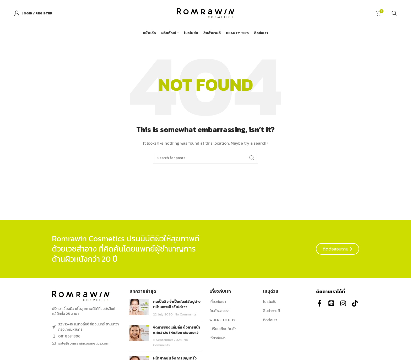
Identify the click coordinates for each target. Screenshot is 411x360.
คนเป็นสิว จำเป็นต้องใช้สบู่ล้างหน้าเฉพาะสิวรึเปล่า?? (177, 304)
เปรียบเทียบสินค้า (222, 329)
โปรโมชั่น (269, 301)
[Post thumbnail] (139, 308)
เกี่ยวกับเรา (217, 301)
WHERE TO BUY (222, 320)
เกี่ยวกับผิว (217, 338)
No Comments (186, 314)
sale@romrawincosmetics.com (83, 343)
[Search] (394, 13)
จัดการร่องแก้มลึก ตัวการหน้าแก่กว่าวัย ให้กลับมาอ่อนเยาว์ (176, 330)
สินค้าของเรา (219, 311)
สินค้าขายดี (271, 311)
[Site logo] (205, 12)
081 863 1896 (69, 336)
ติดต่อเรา (270, 320)
